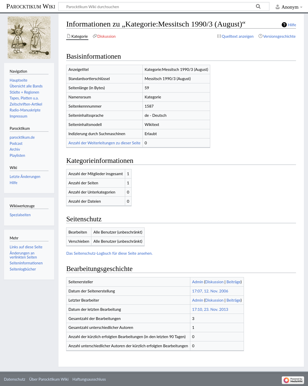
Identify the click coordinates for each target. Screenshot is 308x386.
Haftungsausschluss (89, 379)
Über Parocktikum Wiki (48, 379)
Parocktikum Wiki (30, 6)
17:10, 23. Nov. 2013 (210, 309)
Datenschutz (14, 379)
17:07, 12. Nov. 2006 (210, 291)
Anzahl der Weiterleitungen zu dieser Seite (104, 142)
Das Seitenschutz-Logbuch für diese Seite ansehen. (109, 253)
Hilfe (292, 24)
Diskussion (214, 281)
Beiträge (234, 281)
